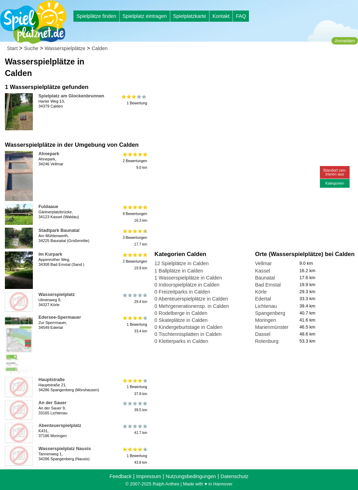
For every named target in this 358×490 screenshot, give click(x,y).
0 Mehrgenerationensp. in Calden (192, 306)
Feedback (120, 476)
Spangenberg (270, 313)
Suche (31, 48)
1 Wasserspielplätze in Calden (188, 278)
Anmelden (345, 40)
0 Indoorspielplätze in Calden (187, 285)
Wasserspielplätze (65, 48)
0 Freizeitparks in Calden (182, 292)
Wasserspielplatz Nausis (64, 448)
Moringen (265, 320)
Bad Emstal (268, 285)
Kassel (262, 271)
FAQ (241, 16)
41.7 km (134, 429)
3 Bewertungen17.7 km (134, 237)
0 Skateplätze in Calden (181, 320)
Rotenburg (266, 341)
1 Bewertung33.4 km (134, 324)
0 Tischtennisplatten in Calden (188, 334)
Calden (100, 48)
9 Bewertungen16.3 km (134, 213)
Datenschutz (235, 476)
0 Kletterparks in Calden (181, 341)
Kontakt (221, 16)
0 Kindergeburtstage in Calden (188, 327)
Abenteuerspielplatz (59, 425)
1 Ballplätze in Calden (179, 271)
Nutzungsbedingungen (191, 476)
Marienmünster (271, 327)
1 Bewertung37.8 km (134, 386)
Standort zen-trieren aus (334, 172)
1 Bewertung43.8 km (134, 455)
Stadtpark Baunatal (58, 230)
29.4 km (134, 298)
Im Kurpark (50, 254)
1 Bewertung (134, 100)
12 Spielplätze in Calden (182, 263)
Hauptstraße (51, 379)
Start (12, 48)
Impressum (148, 476)
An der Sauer (52, 402)
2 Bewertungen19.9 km (134, 261)
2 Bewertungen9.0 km (134, 161)
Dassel (262, 334)
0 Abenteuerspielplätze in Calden (191, 299)
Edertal (263, 299)
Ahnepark (48, 153)
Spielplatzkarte (189, 16)
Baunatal (265, 278)
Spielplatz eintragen (144, 16)
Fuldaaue (48, 206)
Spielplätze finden (96, 16)
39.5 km (134, 406)
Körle (261, 292)
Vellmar (263, 263)
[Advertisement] (234, 66)
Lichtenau (266, 306)
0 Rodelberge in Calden (181, 313)
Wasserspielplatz (56, 294)
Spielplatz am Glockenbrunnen (71, 95)
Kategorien (334, 183)
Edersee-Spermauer (59, 317)
